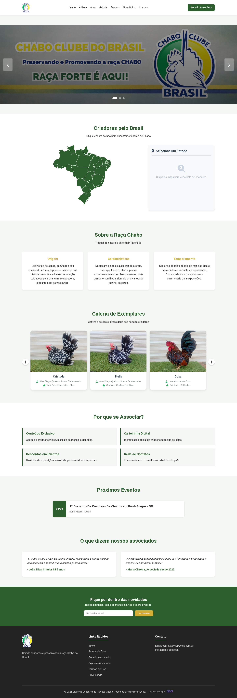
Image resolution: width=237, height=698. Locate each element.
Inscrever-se (144, 613)
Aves (93, 7)
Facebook (173, 649)
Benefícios (129, 7)
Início (72, 7)
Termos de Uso (97, 669)
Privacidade (95, 675)
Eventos (115, 7)
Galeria (103, 7)
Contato (143, 7)
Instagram (161, 649)
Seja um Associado (100, 663)
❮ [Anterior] (25, 362)
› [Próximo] (229, 64)
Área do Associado (201, 7)
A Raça (83, 7)
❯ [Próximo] (211, 362)
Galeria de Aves (98, 651)
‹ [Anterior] (8, 64)
